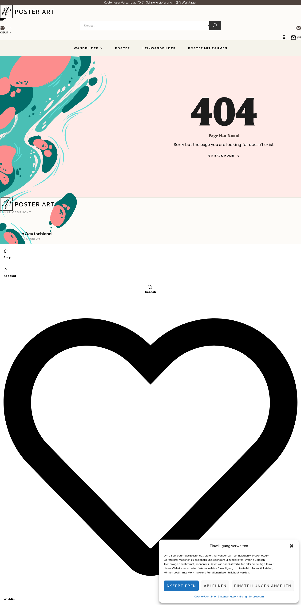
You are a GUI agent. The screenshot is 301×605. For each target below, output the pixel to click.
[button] (291, 546)
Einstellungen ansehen (262, 586)
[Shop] (6, 251)
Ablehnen (215, 586)
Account (10, 276)
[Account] (6, 269)
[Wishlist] (150, 592)
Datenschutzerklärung (232, 596)
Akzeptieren (181, 586)
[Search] (215, 25)
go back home (224, 155)
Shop (7, 257)
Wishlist (10, 599)
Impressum (256, 596)
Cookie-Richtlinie (205, 596)
